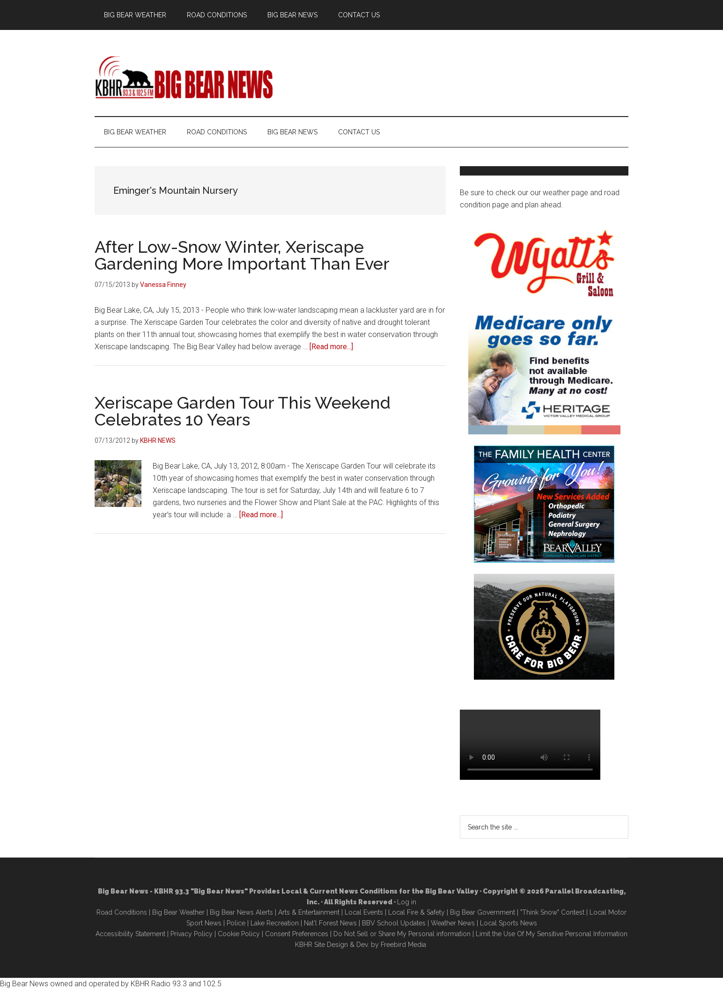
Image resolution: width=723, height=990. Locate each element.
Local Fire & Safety (416, 912)
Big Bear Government (482, 912)
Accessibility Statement (130, 934)
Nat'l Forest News (330, 923)
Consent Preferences (296, 934)
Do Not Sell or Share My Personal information (402, 934)
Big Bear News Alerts (241, 912)
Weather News (453, 923)
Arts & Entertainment (308, 912)
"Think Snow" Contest (552, 912)
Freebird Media (403, 944)
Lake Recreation (275, 923)
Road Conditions (121, 912)
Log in (406, 902)
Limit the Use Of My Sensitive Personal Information (551, 934)
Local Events (364, 912)
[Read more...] (331, 346)
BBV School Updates (394, 923)
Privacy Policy (191, 934)
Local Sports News (508, 923)
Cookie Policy (239, 934)
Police (236, 923)
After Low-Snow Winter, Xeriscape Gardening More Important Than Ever (242, 255)
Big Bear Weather (178, 912)
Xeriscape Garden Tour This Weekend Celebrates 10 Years (243, 411)
